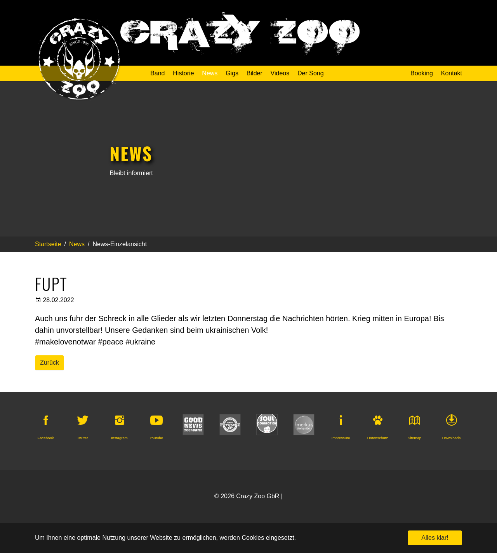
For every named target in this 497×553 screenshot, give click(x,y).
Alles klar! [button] (434, 537)
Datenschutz (377, 438)
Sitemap (414, 438)
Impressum (341, 438)
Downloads (451, 438)
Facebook (45, 438)
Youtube (156, 438)
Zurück (49, 362)
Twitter (82, 438)
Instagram (119, 438)
